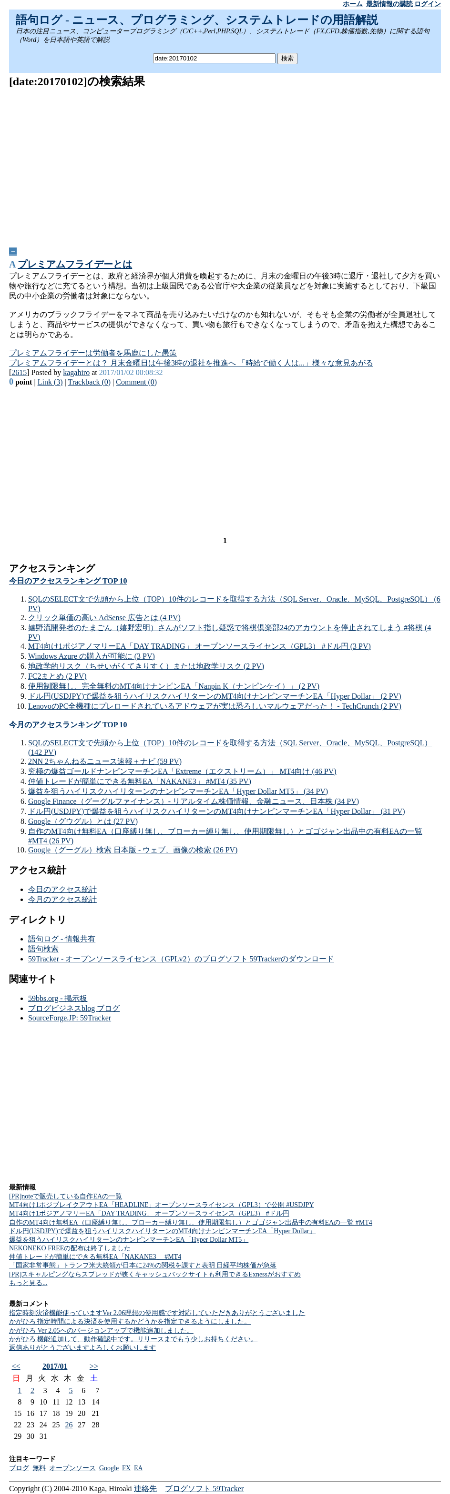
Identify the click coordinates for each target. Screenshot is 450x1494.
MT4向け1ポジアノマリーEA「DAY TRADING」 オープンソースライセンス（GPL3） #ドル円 (149, 1213)
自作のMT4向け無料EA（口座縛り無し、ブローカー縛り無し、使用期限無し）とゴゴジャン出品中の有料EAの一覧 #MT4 (190, 1222)
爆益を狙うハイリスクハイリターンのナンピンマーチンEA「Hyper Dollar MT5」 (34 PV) (178, 791)
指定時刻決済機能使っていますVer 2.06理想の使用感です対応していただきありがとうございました (157, 1312)
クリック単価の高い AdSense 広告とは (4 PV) (104, 617)
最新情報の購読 (389, 4)
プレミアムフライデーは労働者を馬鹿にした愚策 (93, 353)
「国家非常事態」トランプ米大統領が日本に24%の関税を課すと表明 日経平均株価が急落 (142, 1265)
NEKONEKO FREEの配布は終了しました (70, 1248)
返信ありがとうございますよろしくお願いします (82, 1347)
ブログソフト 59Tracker (204, 1488)
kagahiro (76, 372)
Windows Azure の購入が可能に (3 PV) (91, 656)
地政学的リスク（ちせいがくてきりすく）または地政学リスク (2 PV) (146, 666)
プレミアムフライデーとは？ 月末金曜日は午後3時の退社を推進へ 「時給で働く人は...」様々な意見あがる (191, 363)
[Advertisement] (225, 164)
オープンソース (72, 1468)
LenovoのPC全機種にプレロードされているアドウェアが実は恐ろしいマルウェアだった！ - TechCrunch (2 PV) (214, 706)
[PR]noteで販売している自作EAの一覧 (65, 1196)
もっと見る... (28, 1282)
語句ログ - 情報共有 (61, 939)
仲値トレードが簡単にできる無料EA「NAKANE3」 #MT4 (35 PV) (139, 781)
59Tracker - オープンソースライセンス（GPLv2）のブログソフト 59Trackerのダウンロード (181, 959)
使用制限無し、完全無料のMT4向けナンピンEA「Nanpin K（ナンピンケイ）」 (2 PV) (173, 686)
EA (138, 1468)
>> (94, 1366)
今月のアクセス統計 (62, 899)
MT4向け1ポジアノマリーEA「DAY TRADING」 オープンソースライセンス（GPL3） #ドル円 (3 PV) (199, 646)
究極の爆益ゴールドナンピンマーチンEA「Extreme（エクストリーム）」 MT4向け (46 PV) (182, 771)
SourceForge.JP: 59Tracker (69, 1018)
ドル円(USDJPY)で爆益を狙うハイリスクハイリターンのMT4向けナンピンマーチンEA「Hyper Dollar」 (162, 1231)
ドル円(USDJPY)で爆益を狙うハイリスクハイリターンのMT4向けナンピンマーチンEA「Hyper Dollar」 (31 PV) (216, 811)
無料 (39, 1468)
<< (16, 1366)
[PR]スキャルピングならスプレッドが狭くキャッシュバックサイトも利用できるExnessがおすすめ (155, 1274)
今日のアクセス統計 (62, 889)
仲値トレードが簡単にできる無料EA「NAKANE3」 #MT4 (95, 1256)
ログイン (427, 4)
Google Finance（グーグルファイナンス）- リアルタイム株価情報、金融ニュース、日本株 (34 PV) (193, 801)
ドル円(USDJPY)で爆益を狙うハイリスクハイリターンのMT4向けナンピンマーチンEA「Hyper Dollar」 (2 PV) (214, 696)
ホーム (353, 4)
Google (109, 1468)
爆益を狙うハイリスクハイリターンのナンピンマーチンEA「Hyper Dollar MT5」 (128, 1239)
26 (68, 1425)
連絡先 (145, 1488)
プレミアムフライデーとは (75, 264)
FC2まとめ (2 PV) (57, 676)
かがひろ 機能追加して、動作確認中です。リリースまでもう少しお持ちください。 (133, 1339)
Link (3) (50, 382)
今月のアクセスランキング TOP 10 (68, 725)
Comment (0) (136, 382)
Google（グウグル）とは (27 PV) (83, 821)
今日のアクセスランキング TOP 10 (68, 581)
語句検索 (43, 949)
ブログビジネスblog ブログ (74, 1008)
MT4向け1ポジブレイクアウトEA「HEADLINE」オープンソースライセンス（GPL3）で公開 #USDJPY (161, 1204)
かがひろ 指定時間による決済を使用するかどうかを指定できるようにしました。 (130, 1321)
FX (126, 1468)
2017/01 (54, 1366)
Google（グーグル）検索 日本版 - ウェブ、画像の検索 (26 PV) (133, 850)
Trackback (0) (89, 382)
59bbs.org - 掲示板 (58, 998)
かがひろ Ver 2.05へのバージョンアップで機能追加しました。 (101, 1330)
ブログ (19, 1468)
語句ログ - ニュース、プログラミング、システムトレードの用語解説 (197, 20)
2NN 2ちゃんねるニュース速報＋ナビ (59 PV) (105, 761)
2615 (19, 372)
